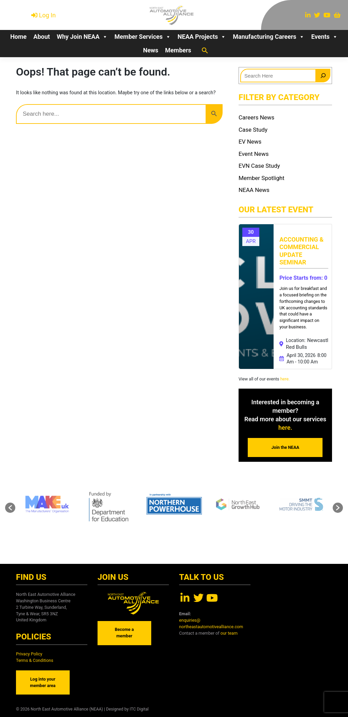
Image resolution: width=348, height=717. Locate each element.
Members (178, 50)
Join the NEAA (285, 447)
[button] (205, 50)
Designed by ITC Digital (127, 709)
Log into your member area (42, 682)
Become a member (124, 632)
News (150, 50)
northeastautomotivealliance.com (211, 626)
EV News (250, 141)
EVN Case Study (259, 165)
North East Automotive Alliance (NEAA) (67, 709)
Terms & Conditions (34, 660)
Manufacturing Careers (268, 37)
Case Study (253, 129)
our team (229, 633)
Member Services (143, 37)
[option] (174, 504)
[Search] (323, 75)
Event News (253, 153)
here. (284, 378)
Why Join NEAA (82, 37)
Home (18, 36)
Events (324, 37)
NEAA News (254, 189)
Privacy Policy (29, 653)
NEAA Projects (202, 37)
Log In (47, 15)
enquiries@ (190, 620)
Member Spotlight (261, 178)
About (41, 36)
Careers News (256, 117)
